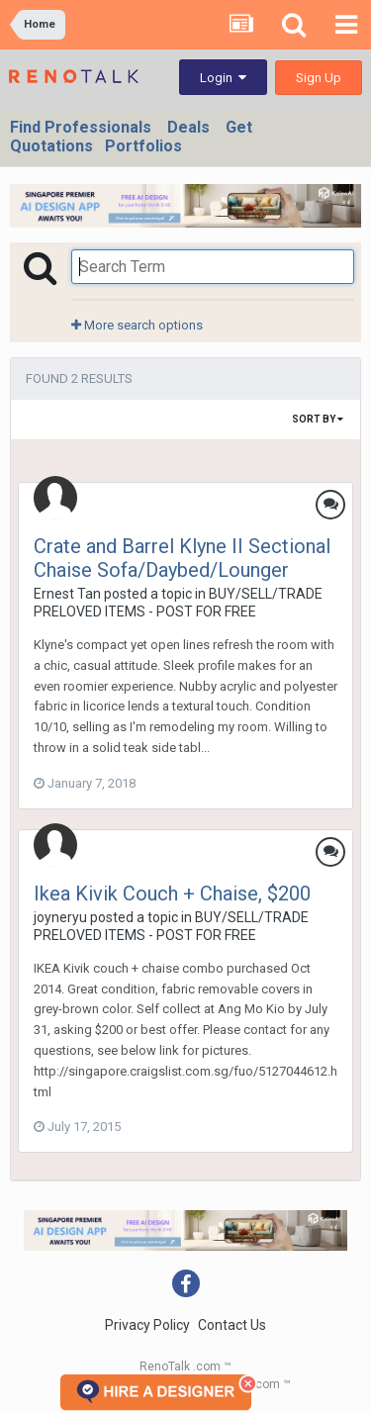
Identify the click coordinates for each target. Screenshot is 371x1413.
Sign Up (318, 77)
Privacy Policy (147, 1325)
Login (223, 77)
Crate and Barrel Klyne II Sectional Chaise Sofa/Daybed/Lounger (182, 558)
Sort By (317, 419)
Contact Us (232, 1325)
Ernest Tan (67, 594)
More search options (137, 325)
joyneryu (60, 917)
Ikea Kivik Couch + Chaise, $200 (172, 893)
